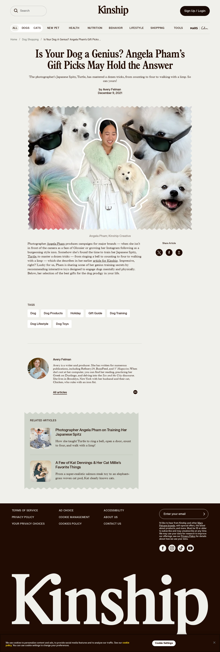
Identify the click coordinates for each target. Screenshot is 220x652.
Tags (31, 304)
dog (33, 313)
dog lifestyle (39, 324)
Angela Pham (56, 244)
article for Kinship (105, 261)
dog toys (62, 324)
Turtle (32, 256)
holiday (76, 313)
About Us (111, 517)
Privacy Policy (23, 517)
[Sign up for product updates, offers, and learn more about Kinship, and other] (204, 514)
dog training (118, 313)
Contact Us (112, 523)
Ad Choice (66, 510)
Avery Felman (112, 89)
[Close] (214, 643)
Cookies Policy (70, 523)
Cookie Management (74, 517)
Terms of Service (25, 510)
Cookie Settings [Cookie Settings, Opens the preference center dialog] (164, 643)
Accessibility (114, 510)
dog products (53, 313)
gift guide (95, 313)
